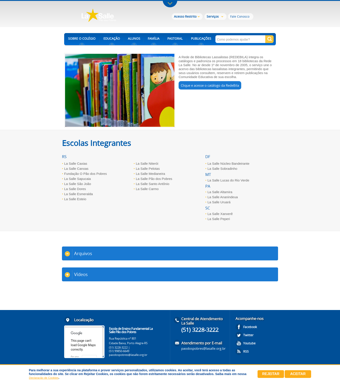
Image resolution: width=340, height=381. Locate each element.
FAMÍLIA (153, 38)
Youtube (249, 343)
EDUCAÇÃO (111, 38)
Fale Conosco (239, 16)
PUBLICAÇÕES (201, 38)
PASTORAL (175, 38)
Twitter (248, 335)
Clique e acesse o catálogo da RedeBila (210, 85)
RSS (246, 351)
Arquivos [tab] (78, 254)
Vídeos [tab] (76, 275)
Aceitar (298, 374)
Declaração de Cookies (43, 377)
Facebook (250, 327)
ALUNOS (134, 38)
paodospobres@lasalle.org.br (128, 355)
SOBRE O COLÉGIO (81, 38)
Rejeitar (270, 374)
